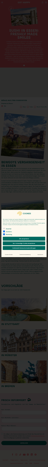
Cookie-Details (9, 254)
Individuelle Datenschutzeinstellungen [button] (24, 248)
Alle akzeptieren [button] (24, 238)
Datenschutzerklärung (25, 254)
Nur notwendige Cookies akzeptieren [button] (24, 243)
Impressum (40, 254)
